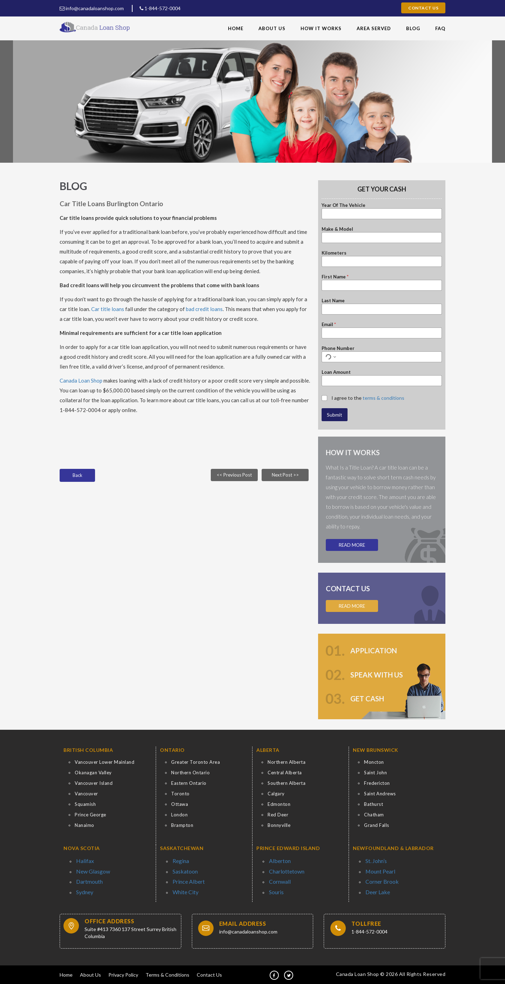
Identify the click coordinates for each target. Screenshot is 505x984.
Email (329, 324)
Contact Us (423, 8)
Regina (179, 860)
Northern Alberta (286, 762)
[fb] (274, 974)
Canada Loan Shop (81, 380)
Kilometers (334, 253)
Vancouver (86, 793)
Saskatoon (183, 869)
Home (235, 28)
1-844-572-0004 (160, 8)
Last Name (333, 300)
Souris (275, 887)
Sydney (83, 887)
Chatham (374, 814)
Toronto (180, 793)
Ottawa (179, 804)
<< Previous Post (234, 475)
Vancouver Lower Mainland (104, 762)
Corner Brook (379, 878)
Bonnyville (279, 825)
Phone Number (338, 348)
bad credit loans (204, 309)
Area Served (374, 28)
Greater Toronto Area (195, 762)
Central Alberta (285, 772)
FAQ (440, 28)
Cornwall (278, 878)
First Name (335, 276)
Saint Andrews (380, 793)
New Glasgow (90, 869)
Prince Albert (186, 878)
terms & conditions (383, 398)
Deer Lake (375, 887)
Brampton (182, 825)
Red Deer (278, 814)
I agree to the (367, 398)
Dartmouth (87, 878)
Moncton (374, 762)
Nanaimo (84, 825)
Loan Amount (336, 372)
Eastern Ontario (189, 783)
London (179, 814)
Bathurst (373, 804)
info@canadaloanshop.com (92, 8)
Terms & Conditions (167, 974)
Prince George (90, 814)
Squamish (85, 804)
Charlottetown (284, 869)
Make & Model (337, 229)
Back (77, 475)
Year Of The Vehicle (343, 205)
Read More (352, 545)
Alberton (278, 860)
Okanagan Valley (93, 772)
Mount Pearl (378, 869)
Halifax (83, 860)
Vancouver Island (94, 783)
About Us (271, 28)
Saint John (375, 772)
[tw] (288, 974)
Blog (413, 28)
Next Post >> (285, 475)
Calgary (276, 793)
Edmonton (279, 804)
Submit (334, 415)
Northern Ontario (190, 772)
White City (183, 887)
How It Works (321, 28)
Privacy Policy (123, 974)
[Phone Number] (382, 356)
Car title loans (108, 309)
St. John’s (375, 860)
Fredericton (377, 783)
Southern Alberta (286, 783)
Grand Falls (376, 825)
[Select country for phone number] (330, 356)
